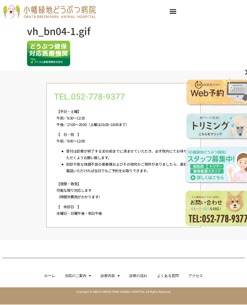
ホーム (49, 276)
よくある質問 (168, 276)
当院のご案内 (78, 276)
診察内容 (110, 276)
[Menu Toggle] (173, 11)
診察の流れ (138, 276)
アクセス (195, 276)
